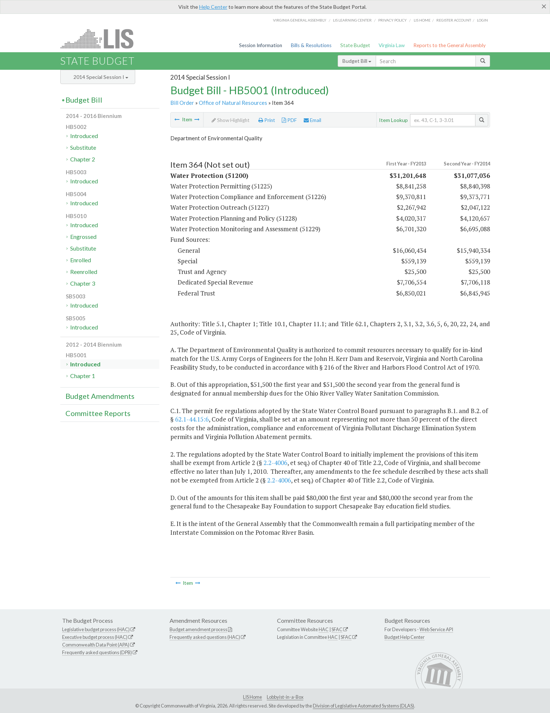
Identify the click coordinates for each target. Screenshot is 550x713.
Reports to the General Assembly (449, 45)
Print (266, 120)
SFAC (336, 629)
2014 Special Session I (100, 77)
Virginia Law (392, 45)
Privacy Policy (392, 20)
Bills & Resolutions (311, 45)
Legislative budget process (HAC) (96, 629)
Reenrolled (83, 271)
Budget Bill (356, 61)
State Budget (355, 45)
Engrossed (83, 236)
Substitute (83, 147)
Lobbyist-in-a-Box (285, 697)
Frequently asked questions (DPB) (97, 652)
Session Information (260, 45)
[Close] (544, 6)
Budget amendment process (198, 629)
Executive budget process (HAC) (95, 637)
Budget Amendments (99, 396)
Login (482, 20)
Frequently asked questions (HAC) (205, 637)
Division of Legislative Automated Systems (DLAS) (363, 706)
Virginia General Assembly (299, 20)
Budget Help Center (404, 637)
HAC (324, 629)
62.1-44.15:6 (192, 419)
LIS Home (252, 697)
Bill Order (182, 102)
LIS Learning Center (352, 20)
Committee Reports (97, 413)
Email (312, 120)
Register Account (453, 20)
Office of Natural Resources (233, 102)
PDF (289, 120)
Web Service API (436, 629)
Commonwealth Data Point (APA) (95, 645)
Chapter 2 (82, 159)
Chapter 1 (82, 375)
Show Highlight (231, 120)
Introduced (84, 135)
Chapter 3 (82, 283)
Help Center (213, 7)
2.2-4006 (275, 462)
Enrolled (80, 259)
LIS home (422, 20)
